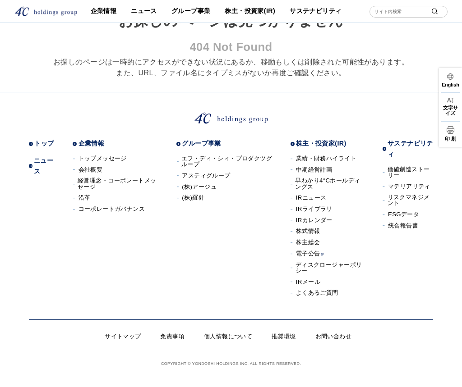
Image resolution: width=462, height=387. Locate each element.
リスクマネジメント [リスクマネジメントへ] (409, 200)
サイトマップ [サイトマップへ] (123, 336)
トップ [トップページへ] (44, 143)
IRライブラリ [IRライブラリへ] (314, 209)
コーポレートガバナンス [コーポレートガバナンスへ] (112, 209)
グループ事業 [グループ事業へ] (191, 10)
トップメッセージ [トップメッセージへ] (103, 158)
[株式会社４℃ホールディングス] (45, 11)
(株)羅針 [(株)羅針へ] (193, 197)
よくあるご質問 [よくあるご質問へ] (317, 293)
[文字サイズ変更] (450, 106)
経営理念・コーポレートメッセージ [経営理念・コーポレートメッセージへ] (117, 183)
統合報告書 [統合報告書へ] (403, 225)
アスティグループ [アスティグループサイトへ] (206, 175)
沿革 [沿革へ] (85, 197)
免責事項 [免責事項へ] (172, 336)
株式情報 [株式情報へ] (308, 231)
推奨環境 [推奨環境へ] (284, 336)
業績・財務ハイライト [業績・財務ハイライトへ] (326, 158)
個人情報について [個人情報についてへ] (228, 336)
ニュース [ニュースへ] (144, 10)
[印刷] (450, 134)
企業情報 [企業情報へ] (104, 10)
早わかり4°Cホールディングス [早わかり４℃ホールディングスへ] (327, 183)
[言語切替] (450, 80)
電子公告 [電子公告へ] (309, 253)
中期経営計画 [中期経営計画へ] (314, 170)
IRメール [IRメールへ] (308, 282)
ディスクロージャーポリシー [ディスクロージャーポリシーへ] (329, 267)
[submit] (435, 11)
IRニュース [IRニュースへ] (311, 197)
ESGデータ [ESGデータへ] (403, 214)
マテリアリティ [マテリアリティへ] (409, 186)
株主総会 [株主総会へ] (308, 242)
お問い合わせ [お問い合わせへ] (333, 336)
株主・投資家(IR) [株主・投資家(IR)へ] (250, 10)
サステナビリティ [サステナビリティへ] (316, 10)
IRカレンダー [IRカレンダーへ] (314, 220)
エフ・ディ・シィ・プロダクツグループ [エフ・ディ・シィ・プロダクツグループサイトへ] (226, 161)
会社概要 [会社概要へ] (91, 170)
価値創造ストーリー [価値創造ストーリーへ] (409, 172)
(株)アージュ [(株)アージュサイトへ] (199, 187)
